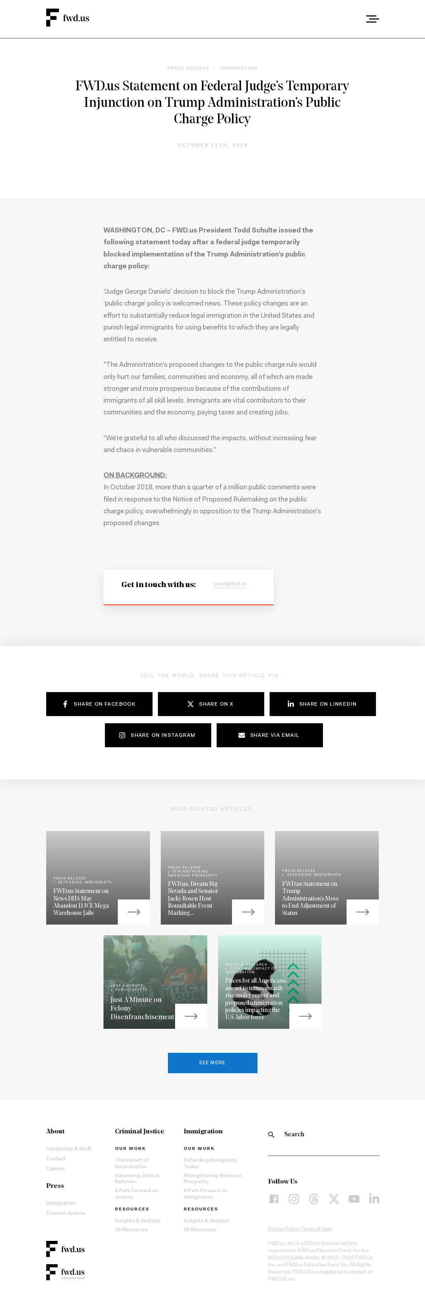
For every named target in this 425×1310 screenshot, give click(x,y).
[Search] (271, 1135)
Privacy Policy (283, 1229)
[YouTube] (354, 1198)
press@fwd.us (230, 584)
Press (55, 1186)
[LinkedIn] (374, 1198)
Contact (56, 1159)
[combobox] (353, 19)
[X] (334, 1198)
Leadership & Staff (68, 1149)
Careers (55, 1169)
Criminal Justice (65, 1213)
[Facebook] (274, 1198)
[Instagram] (294, 1198)
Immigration (60, 1203)
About (55, 1131)
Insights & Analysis (138, 1221)
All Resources (131, 1230)
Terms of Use (315, 1229)
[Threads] (314, 1198)
